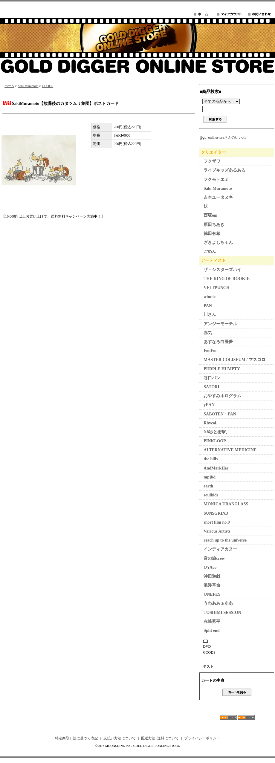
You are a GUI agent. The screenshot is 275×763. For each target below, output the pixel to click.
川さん (210, 314)
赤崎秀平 (212, 621)
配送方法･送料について (160, 738)
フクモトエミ (216, 179)
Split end (211, 630)
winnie (210, 296)
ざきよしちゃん (218, 242)
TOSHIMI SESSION (222, 612)
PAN (208, 305)
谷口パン (212, 378)
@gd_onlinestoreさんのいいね (222, 137)
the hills (211, 459)
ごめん (210, 251)
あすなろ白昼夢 (218, 342)
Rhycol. (210, 423)
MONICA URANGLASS (226, 504)
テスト (208, 666)
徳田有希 (212, 233)
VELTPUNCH (217, 287)
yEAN (209, 405)
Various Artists (217, 531)
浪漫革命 (212, 585)
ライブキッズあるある (224, 170)
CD (205, 641)
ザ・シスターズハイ (222, 269)
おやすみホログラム (222, 396)
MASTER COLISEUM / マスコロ (234, 359)
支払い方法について (119, 738)
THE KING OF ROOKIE (227, 278)
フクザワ (212, 161)
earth (208, 486)
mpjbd (210, 477)
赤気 (208, 333)
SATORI (211, 387)
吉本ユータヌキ (218, 197)
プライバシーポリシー (202, 738)
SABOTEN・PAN (220, 414)
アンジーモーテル (220, 324)
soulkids (211, 495)
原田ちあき (214, 224)
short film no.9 (217, 522)
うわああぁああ (218, 603)
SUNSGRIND (216, 513)
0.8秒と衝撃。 (217, 432)
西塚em (210, 215)
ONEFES (212, 594)
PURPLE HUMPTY (222, 369)
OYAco (210, 567)
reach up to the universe (225, 540)
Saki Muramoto (28, 86)
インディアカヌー (220, 549)
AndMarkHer (216, 468)
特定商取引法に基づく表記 (76, 738)
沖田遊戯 (212, 576)
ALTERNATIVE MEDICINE (230, 450)
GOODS (47, 86)
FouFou (211, 350)
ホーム (9, 86)
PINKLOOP (215, 441)
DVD (207, 646)
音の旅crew (214, 558)
